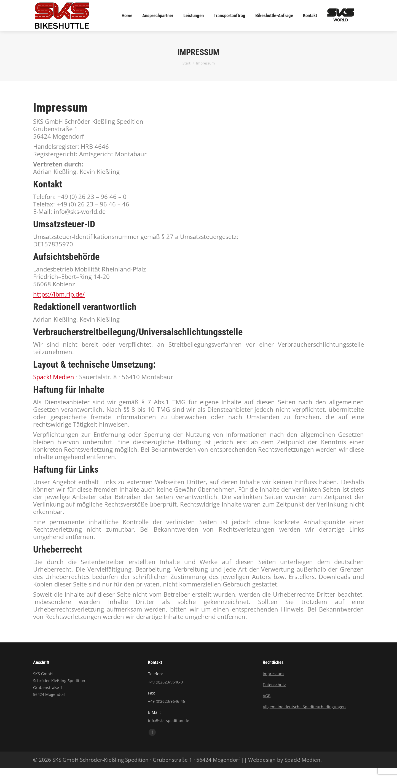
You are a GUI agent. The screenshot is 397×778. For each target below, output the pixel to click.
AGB (266, 705)
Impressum (273, 683)
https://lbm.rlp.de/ (59, 304)
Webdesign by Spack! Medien (284, 769)
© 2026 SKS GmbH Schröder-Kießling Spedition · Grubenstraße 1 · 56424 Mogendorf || (140, 769)
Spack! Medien (53, 387)
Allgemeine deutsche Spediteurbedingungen (304, 716)
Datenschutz (274, 694)
